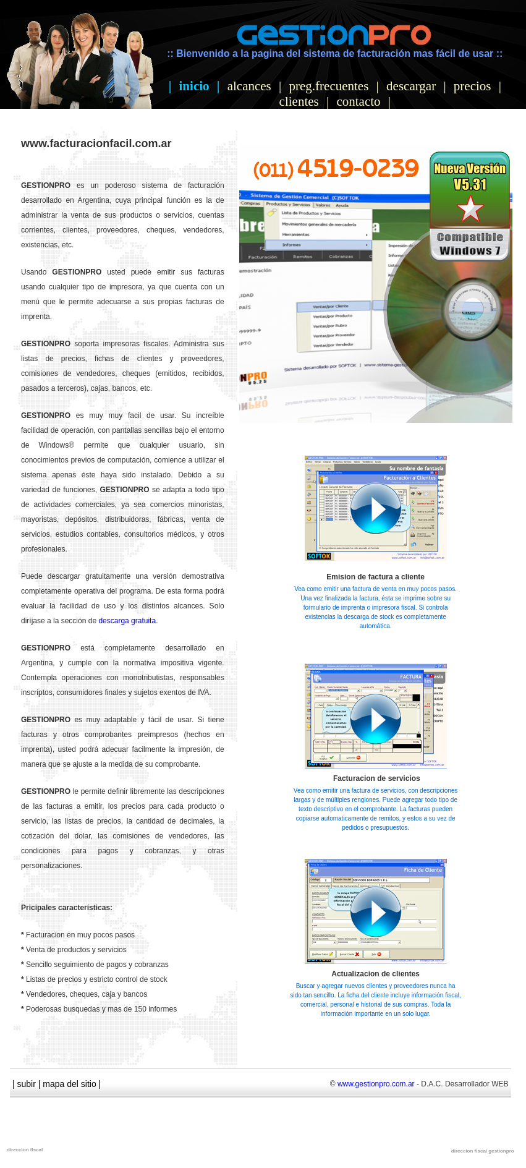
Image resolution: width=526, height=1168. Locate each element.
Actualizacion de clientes (375, 974)
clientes (299, 101)
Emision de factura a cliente (375, 577)
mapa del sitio (69, 1084)
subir (26, 1084)
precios (472, 86)
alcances (249, 86)
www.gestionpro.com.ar (376, 1084)
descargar (411, 86)
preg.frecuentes (329, 86)
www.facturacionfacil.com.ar (96, 143)
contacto (358, 101)
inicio (194, 86)
